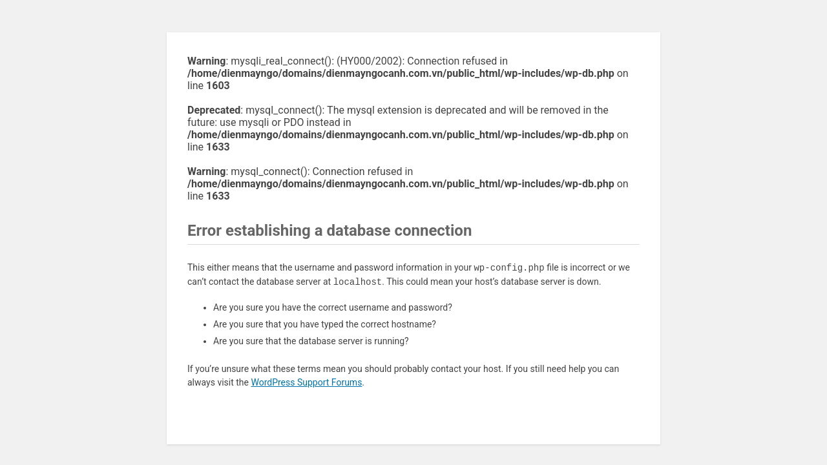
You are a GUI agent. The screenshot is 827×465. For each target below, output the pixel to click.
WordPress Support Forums (306, 382)
